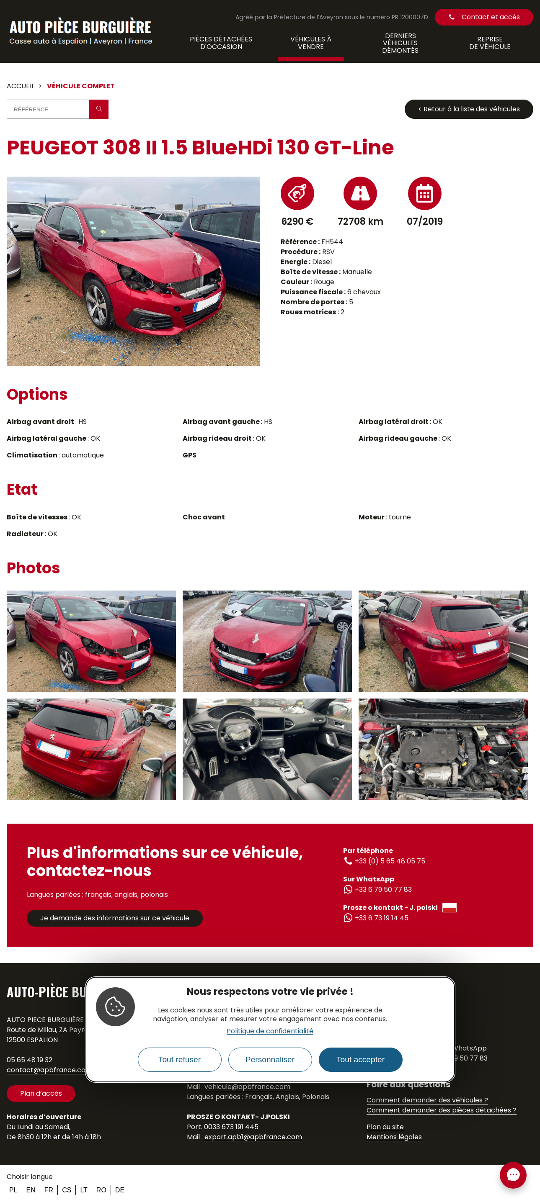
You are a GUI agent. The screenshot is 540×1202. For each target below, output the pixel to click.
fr (48, 1190)
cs (66, 1190)
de (119, 1190)
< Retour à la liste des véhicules (469, 109)
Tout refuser (179, 1059)
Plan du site (385, 1127)
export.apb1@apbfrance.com (253, 1137)
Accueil (20, 86)
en (31, 1190)
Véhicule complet (81, 86)
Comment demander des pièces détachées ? (442, 1110)
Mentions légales (394, 1137)
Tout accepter (360, 1059)
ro (101, 1190)
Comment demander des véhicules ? (427, 1100)
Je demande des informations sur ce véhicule (114, 918)
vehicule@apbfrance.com (247, 1087)
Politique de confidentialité (270, 1031)
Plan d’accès (41, 1093)
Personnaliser (270, 1059)
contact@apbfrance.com (49, 1070)
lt (83, 1190)
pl (13, 1190)
